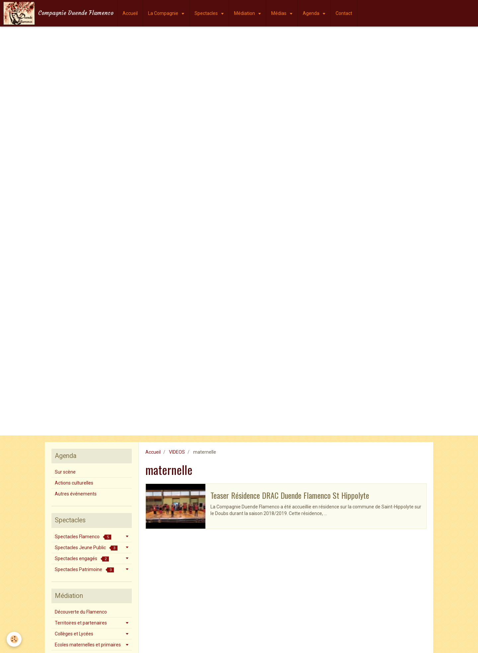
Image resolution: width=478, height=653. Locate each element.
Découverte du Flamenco (81, 612)
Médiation (245, 13)
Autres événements (76, 493)
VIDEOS (177, 452)
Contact (344, 13)
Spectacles (207, 13)
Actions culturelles (74, 483)
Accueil (130, 13)
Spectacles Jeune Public (86, 548)
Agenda (311, 13)
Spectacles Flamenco (83, 537)
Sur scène (65, 472)
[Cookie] (14, 639)
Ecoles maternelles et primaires (88, 644)
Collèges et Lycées (74, 633)
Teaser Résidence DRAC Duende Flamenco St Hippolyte (289, 495)
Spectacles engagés (82, 558)
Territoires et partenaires (81, 622)
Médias (279, 13)
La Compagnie (163, 13)
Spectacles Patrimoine (84, 569)
